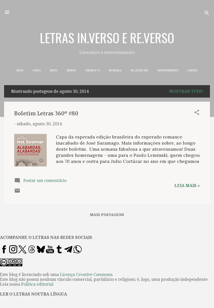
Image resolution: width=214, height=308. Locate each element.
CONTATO (192, 70)
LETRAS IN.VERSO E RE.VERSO (107, 37)
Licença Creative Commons (86, 274)
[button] (197, 113)
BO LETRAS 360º (140, 70)
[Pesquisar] (207, 14)
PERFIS (53, 70)
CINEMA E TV (92, 70)
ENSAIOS (71, 70)
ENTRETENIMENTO (168, 70)
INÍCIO (20, 70)
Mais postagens (107, 215)
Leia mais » (187, 185)
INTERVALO (115, 70)
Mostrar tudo (186, 91)
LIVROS (37, 70)
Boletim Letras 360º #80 (46, 113)
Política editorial (37, 284)
